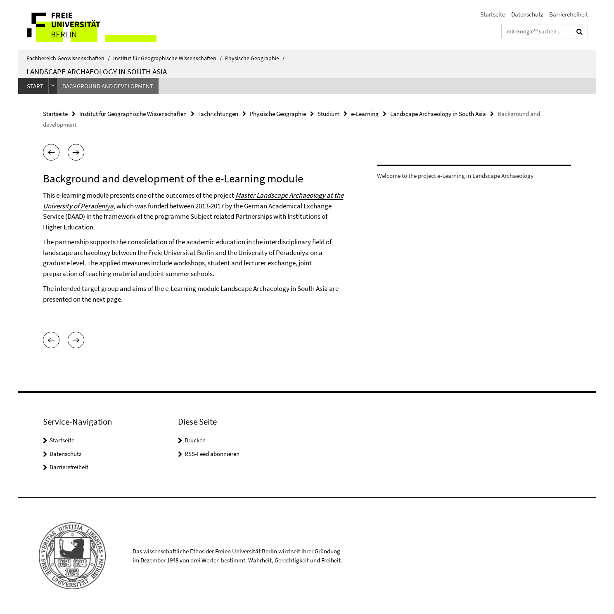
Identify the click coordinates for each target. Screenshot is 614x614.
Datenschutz (527, 14)
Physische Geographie (254, 58)
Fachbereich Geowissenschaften (68, 58)
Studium (328, 114)
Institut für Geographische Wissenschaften (167, 58)
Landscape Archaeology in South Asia (96, 71)
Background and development (107, 86)
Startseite (492, 14)
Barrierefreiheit (568, 14)
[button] (51, 152)
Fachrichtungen (218, 114)
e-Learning (365, 114)
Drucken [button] (195, 440)
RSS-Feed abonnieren (212, 454)
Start (35, 86)
